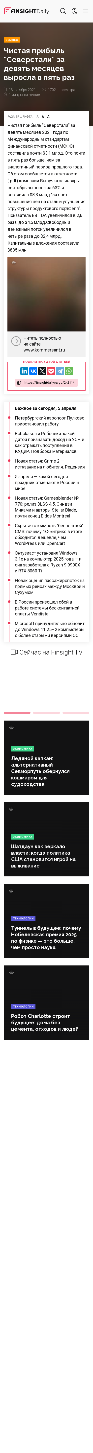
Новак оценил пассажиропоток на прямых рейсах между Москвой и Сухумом (50, 586)
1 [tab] (17, 713)
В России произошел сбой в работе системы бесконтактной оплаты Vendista (47, 607)
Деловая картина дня (26, 11)
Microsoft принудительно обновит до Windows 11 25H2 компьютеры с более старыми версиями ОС (50, 629)
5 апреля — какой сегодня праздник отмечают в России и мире (47, 482)
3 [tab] (75, 713)
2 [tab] (46, 713)
